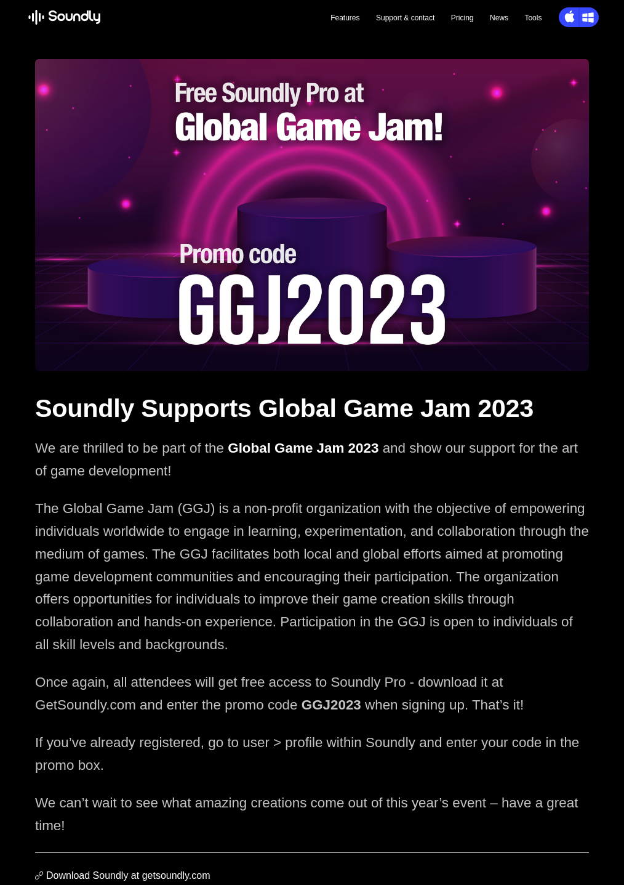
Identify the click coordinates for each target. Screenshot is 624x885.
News (499, 18)
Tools (533, 18)
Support (405, 18)
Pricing (462, 18)
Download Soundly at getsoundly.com (128, 875)
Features (344, 18)
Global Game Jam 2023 (303, 448)
